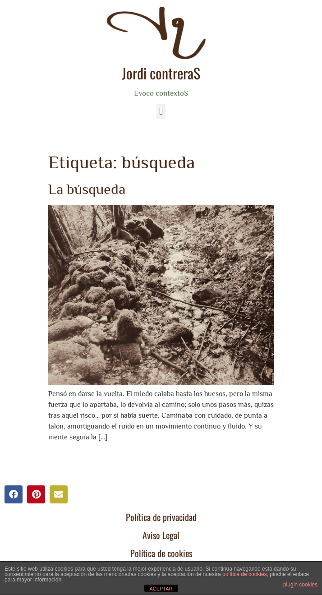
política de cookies (244, 574)
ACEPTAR (160, 588)
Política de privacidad (161, 517)
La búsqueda (86, 189)
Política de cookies (161, 553)
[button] (160, 111)
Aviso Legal (161, 535)
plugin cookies (300, 584)
